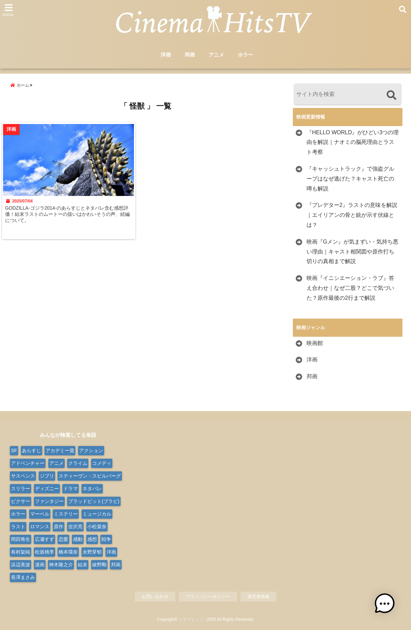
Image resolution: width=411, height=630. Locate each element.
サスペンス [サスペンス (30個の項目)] (23, 476)
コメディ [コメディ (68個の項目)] (101, 464)
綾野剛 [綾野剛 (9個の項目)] (99, 565)
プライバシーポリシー (208, 597)
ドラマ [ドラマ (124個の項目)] (70, 489)
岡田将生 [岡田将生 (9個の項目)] (20, 540)
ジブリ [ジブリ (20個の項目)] (47, 476)
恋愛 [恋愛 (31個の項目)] (63, 540)
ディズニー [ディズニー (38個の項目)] (47, 489)
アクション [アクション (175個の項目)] (91, 451)
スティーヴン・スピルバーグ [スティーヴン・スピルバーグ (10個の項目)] (90, 476)
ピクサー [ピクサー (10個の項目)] (20, 502)
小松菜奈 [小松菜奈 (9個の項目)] (97, 527)
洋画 (166, 55)
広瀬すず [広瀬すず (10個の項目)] (44, 540)
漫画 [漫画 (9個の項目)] (40, 565)
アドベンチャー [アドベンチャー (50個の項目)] (28, 464)
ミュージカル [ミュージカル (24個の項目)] (97, 514)
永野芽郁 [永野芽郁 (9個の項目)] (92, 552)
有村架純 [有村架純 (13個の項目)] (20, 552)
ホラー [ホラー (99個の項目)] (18, 514)
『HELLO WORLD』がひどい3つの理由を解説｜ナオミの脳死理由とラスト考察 (353, 143)
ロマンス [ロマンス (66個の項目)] (39, 527)
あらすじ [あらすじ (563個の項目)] (31, 451)
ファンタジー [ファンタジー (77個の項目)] (49, 502)
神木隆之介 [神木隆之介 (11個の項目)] (61, 565)
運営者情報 (258, 597)
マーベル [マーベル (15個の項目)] (39, 514)
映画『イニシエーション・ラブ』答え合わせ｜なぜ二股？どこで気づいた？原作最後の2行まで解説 (350, 288)
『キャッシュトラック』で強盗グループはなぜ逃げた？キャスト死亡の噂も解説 (350, 179)
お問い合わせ (155, 597)
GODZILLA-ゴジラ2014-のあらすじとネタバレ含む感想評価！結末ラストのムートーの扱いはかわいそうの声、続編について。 (69, 221)
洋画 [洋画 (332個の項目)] (111, 552)
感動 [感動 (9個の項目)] (78, 540)
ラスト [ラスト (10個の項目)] (18, 527)
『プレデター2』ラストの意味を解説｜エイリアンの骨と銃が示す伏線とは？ (352, 215)
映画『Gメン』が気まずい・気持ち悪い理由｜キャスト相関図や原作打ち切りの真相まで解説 (352, 252)
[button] (390, 609)
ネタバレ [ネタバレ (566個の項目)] (92, 489)
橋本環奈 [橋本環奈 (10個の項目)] (68, 552)
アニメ (216, 55)
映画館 (315, 344)
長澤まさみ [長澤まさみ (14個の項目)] (23, 578)
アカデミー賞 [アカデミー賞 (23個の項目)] (60, 451)
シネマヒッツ (191, 620)
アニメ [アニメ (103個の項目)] (56, 464)
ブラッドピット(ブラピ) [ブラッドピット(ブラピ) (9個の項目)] (93, 502)
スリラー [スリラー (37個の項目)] (20, 489)
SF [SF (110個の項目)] (14, 451)
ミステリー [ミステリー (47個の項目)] (66, 514)
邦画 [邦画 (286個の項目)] (116, 565)
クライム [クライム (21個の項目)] (77, 464)
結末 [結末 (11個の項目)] (82, 565)
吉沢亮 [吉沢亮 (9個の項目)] (75, 527)
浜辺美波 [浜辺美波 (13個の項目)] (20, 565)
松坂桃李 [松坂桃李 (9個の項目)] (44, 552)
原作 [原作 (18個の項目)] (58, 527)
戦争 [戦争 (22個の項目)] (106, 540)
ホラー (245, 55)
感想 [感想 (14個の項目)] (92, 540)
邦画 (190, 55)
